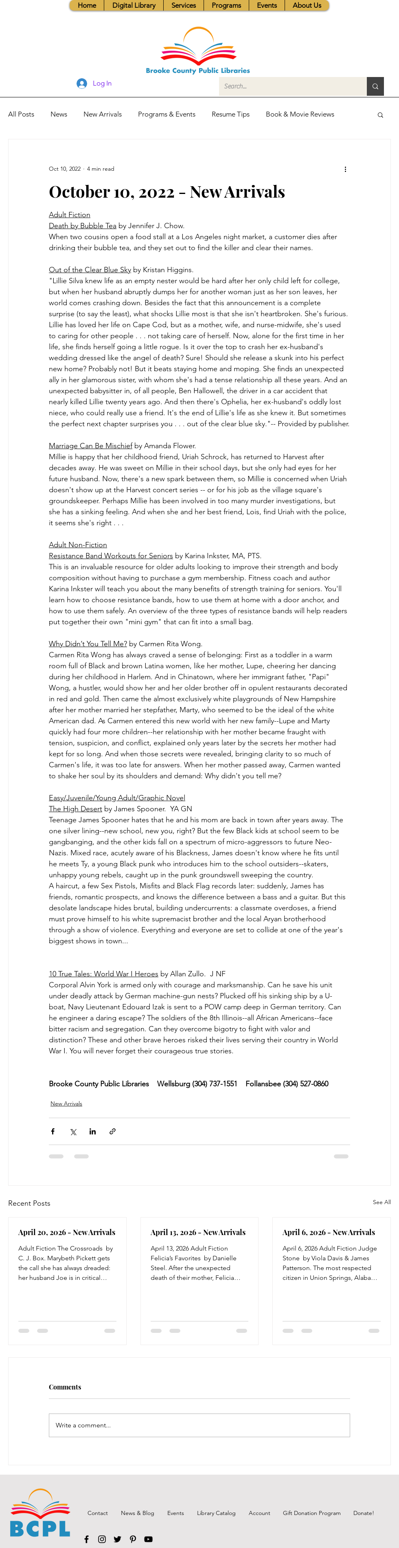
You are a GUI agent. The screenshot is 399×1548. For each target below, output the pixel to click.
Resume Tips (231, 114)
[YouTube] (148, 1539)
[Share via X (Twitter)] (73, 1131)
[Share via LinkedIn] (92, 1131)
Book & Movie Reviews (300, 114)
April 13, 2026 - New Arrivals (198, 1232)
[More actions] (345, 169)
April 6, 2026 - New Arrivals (329, 1232)
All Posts (21, 114)
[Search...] (287, 86)
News (58, 114)
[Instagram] (102, 1539)
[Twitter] (117, 1539)
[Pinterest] (133, 1539)
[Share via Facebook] (53, 1131)
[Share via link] (112, 1131)
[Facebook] (86, 1539)
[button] (183, 5)
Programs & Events (166, 114)
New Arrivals (102, 114)
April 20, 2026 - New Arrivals (66, 1232)
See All (382, 1202)
